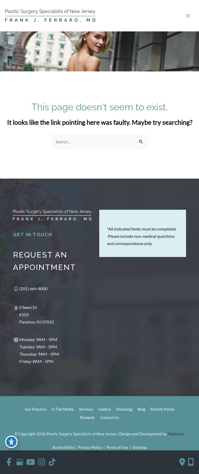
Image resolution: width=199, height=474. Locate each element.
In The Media (62, 410)
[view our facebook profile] (9, 462)
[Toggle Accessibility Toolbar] (11, 442)
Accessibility (63, 447)
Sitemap (139, 447)
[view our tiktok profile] (53, 462)
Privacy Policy (90, 447)
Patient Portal (163, 410)
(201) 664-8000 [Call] (33, 289)
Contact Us (109, 418)
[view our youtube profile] (31, 462)
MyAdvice (176, 434)
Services (86, 410)
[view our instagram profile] (42, 462)
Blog (142, 410)
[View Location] (33, 315)
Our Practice (35, 410)
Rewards (87, 418)
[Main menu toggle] (188, 16)
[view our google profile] (20, 462)
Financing (124, 410)
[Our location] (191, 462)
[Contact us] (182, 462)
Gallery (104, 410)
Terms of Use (117, 447)
